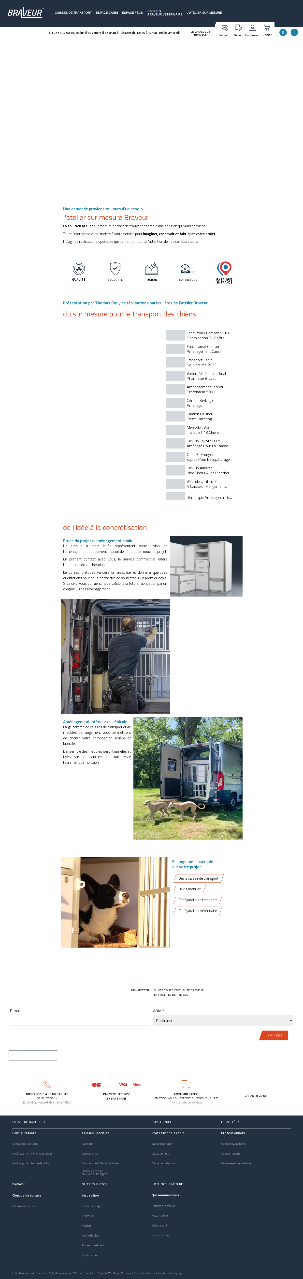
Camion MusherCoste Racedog (199, 416)
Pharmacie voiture (23, 1206)
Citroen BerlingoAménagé (200, 402)
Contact (224, 35)
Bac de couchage (162, 1143)
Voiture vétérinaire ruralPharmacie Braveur (206, 375)
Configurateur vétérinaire (198, 911)
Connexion (252, 35)
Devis (238, 35)
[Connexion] (252, 27)
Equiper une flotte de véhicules (100, 1163)
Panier (267, 34)
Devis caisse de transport (199, 878)
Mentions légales (61, 1273)
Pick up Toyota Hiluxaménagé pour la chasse (208, 443)
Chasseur (87, 1215)
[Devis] (238, 27)
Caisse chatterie (230, 1153)
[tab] (200, 335)
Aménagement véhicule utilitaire (32, 1153)
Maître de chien (91, 1235)
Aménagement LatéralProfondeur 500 (205, 389)
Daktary (18, 1184)
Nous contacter (161, 1235)
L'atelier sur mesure (204, 12)
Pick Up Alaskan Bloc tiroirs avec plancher (208, 470)
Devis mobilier (190, 889)
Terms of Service (165, 1273)
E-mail (15, 1011)
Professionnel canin (93, 1245)
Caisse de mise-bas (163, 1163)
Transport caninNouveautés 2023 (201, 362)
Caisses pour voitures (25, 1143)
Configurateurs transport (198, 900)
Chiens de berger (92, 1206)
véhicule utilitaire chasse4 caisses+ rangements (207, 483)
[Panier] (267, 27)
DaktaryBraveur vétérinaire (164, 12)
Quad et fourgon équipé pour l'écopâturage (208, 456)
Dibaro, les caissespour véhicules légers (94, 1172)
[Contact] (224, 28)
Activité (159, 1011)
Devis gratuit (159, 1225)
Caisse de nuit (160, 1153)
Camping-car (90, 1153)
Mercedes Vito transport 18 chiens (203, 429)
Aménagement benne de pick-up (32, 1163)
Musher (86, 1225)
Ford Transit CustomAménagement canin (204, 348)
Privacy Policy (142, 1273)
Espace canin (107, 12)
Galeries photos (94, 1184)
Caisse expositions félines (236, 1163)
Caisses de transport (73, 12)
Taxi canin (88, 1143)
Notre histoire (160, 1215)
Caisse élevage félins (233, 1143)
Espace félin (132, 12)
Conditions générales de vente (30, 1273)
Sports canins (90, 1255)
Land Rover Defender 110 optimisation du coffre (208, 335)
